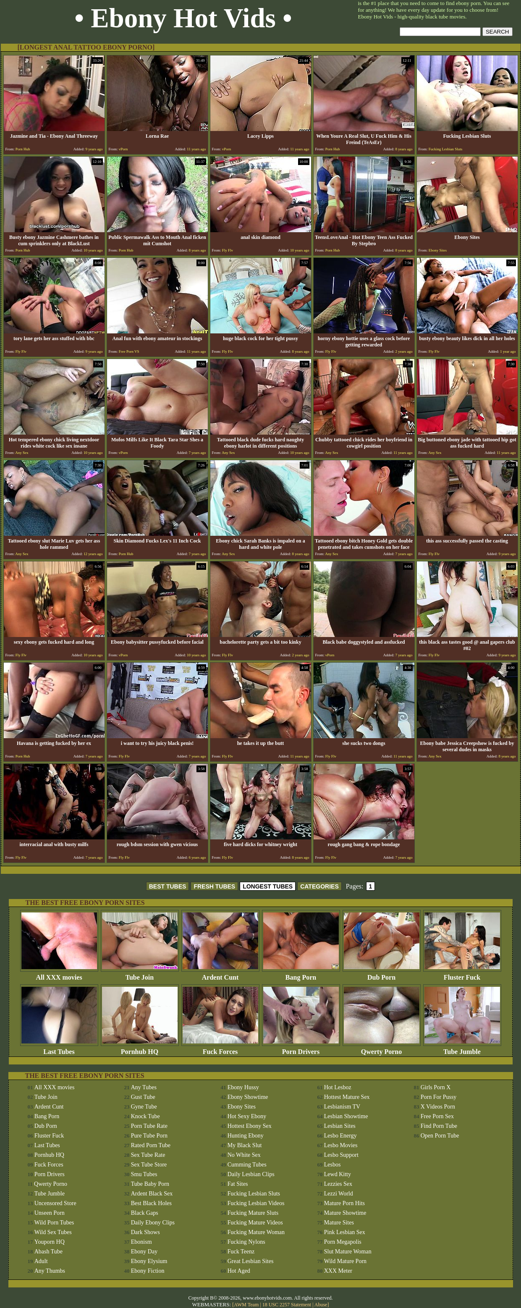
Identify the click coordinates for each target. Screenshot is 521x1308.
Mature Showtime (345, 1213)
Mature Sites (339, 1222)
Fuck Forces (220, 1048)
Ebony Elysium (149, 1261)
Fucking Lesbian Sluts (254, 1193)
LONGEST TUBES (268, 886)
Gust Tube (143, 1097)
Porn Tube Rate (149, 1126)
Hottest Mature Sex (347, 1097)
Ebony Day (144, 1251)
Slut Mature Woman (348, 1251)
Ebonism (141, 1242)
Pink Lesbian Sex (344, 1232)
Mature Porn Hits (344, 1203)
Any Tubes (144, 1087)
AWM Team (247, 1305)
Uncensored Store (55, 1203)
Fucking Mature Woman (256, 1232)
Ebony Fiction (148, 1271)
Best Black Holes (151, 1203)
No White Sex (244, 1155)
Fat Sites (238, 1184)
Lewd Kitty (337, 1174)
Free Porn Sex (437, 1116)
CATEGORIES (319, 886)
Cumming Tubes (247, 1164)
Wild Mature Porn (345, 1261)
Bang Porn (301, 974)
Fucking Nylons (246, 1242)
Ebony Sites (242, 1107)
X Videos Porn (438, 1107)
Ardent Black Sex (152, 1193)
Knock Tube (145, 1116)
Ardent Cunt (220, 974)
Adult (41, 1261)
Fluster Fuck (462, 974)
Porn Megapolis (342, 1242)
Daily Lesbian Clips (251, 1174)
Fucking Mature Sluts (253, 1213)
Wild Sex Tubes (53, 1232)
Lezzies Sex (338, 1184)
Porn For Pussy (439, 1097)
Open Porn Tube (440, 1135)
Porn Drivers (301, 1048)
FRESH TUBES (214, 886)
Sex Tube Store (149, 1164)
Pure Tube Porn (149, 1135)
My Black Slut (245, 1145)
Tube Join (140, 974)
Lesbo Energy (340, 1135)
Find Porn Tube (439, 1126)
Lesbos (332, 1164)
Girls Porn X (436, 1087)
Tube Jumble (462, 1048)
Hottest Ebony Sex (250, 1126)
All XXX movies (59, 974)
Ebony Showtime (248, 1097)
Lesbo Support (341, 1155)
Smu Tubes (144, 1174)
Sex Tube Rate (148, 1155)
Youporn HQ (49, 1242)
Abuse (320, 1305)
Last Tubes (59, 1048)
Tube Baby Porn (150, 1184)
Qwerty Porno (382, 1048)
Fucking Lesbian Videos (256, 1203)
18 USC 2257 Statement (286, 1305)
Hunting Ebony (246, 1135)
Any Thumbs (49, 1271)
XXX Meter (338, 1271)
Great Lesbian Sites (251, 1261)
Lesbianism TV (342, 1107)
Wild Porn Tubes (54, 1222)
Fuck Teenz (241, 1251)
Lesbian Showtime (346, 1116)
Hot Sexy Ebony (247, 1116)
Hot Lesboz (337, 1087)
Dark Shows (145, 1232)
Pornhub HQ (140, 1048)
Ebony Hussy (243, 1087)
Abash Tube (48, 1251)
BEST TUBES (167, 886)
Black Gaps (144, 1213)
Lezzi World (338, 1193)
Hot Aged (239, 1271)
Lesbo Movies (341, 1145)
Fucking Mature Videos (255, 1222)
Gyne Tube (144, 1107)
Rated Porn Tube (150, 1145)
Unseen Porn (49, 1213)
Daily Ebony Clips (153, 1222)
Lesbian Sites (340, 1126)
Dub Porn (382, 974)
